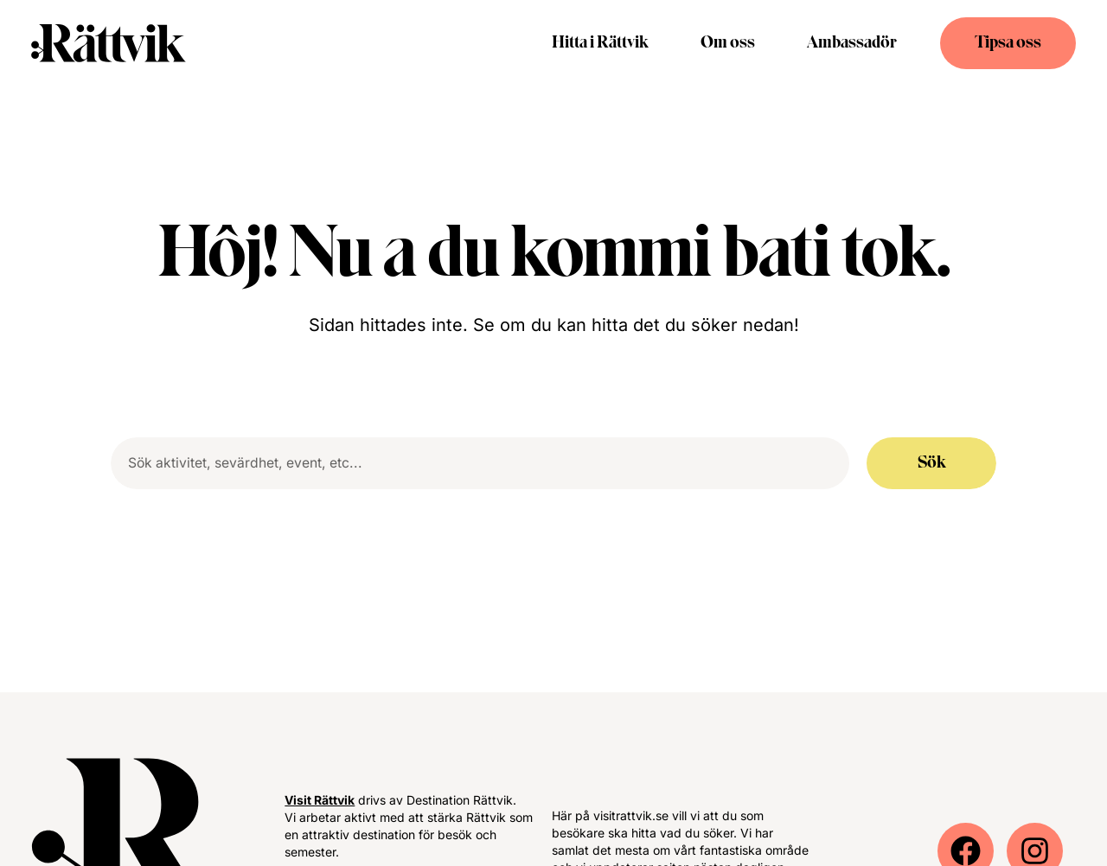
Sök (932, 463)
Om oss (728, 43)
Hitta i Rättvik (600, 43)
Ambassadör (852, 43)
